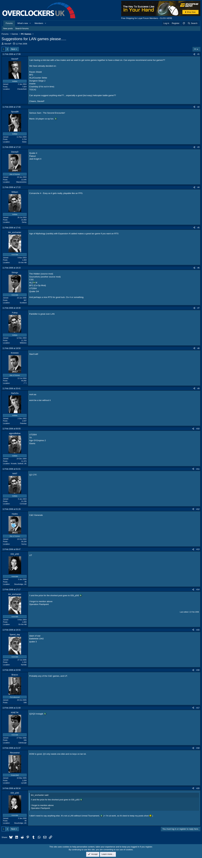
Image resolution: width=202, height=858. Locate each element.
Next (13, 49)
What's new (22, 23)
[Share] (194, 54)
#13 (197, 549)
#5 (198, 228)
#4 (198, 187)
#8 (198, 348)
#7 (198, 308)
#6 (198, 268)
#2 (198, 107)
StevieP (7, 44)
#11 (197, 469)
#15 (197, 630)
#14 (197, 589)
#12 (197, 509)
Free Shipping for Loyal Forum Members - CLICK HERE (146, 18)
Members (39, 23)
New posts (8, 28)
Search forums (22, 28)
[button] (30, 23)
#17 (197, 708)
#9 (198, 388)
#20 (197, 788)
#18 (197, 748)
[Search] (192, 23)
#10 (197, 429)
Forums (9, 23)
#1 (198, 54)
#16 (197, 670)
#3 (198, 147)
